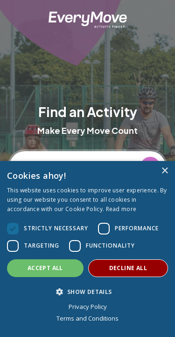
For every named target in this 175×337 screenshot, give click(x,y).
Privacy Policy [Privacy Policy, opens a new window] (88, 306)
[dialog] (87, 249)
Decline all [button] (128, 268)
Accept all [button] (45, 268)
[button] (87, 291)
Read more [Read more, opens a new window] (121, 209)
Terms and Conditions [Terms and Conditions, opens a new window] (87, 318)
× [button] (164, 171)
